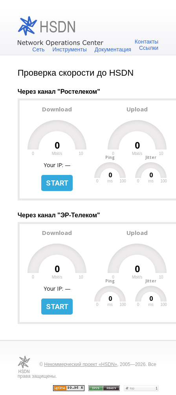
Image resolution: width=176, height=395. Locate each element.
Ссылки (148, 48)
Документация (113, 49)
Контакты (146, 41)
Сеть (38, 49)
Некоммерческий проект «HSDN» (80, 364)
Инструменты (69, 49)
